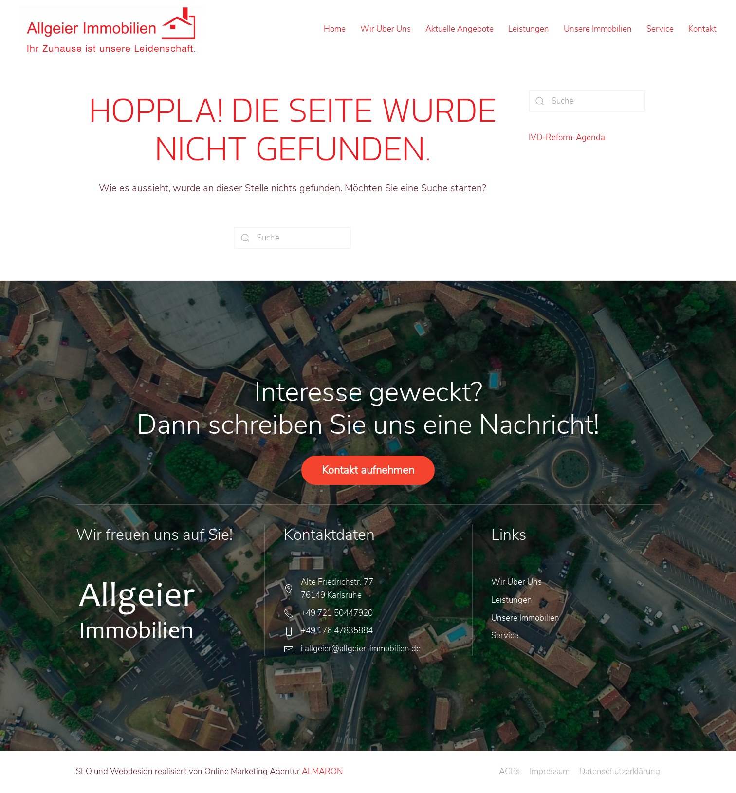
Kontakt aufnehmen (368, 470)
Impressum (550, 771)
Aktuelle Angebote (459, 29)
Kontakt (702, 29)
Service (660, 29)
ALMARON (321, 771)
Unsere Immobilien (598, 29)
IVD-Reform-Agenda (567, 137)
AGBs (509, 771)
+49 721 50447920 (337, 613)
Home (335, 29)
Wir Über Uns (385, 29)
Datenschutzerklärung (619, 771)
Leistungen (528, 29)
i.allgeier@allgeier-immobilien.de (361, 648)
